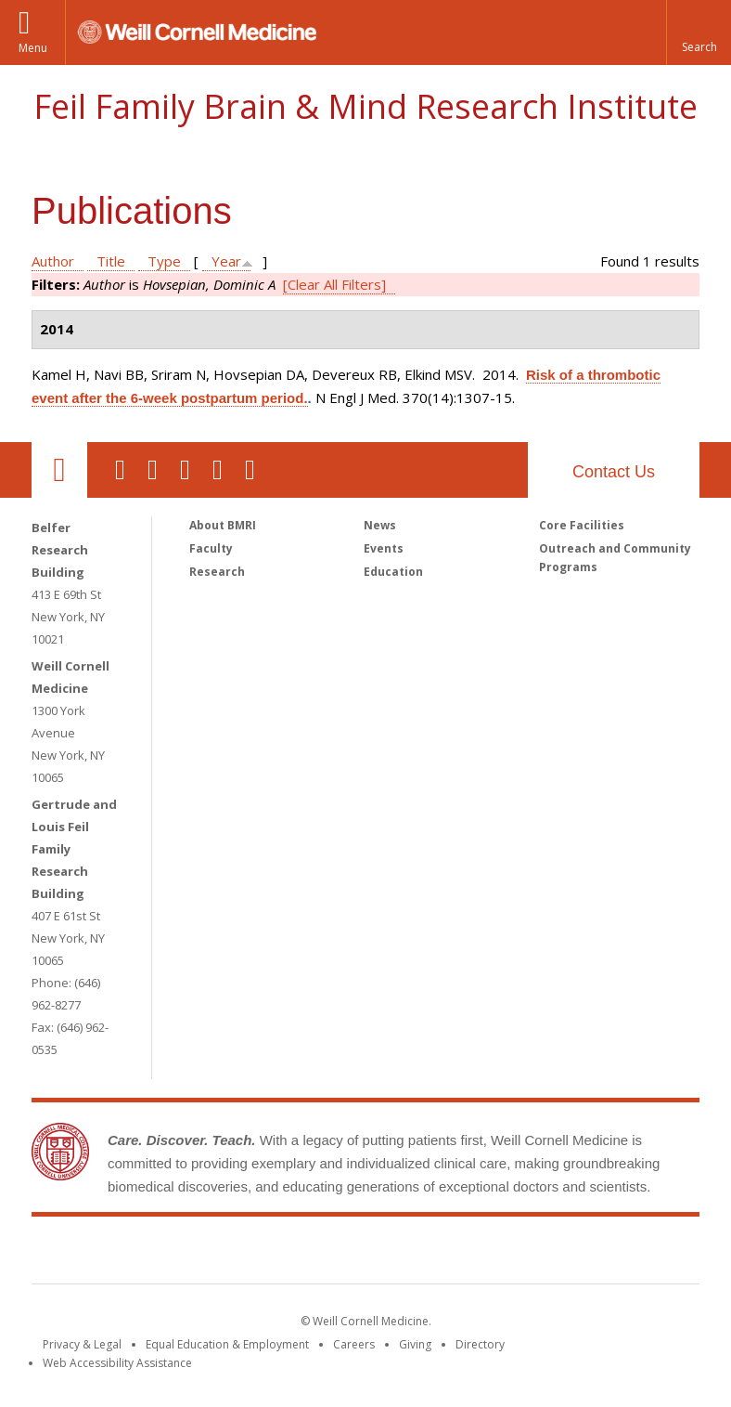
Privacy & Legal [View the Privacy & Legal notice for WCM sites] (82, 1344)
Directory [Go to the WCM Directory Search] (480, 1344)
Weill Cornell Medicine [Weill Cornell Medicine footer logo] (230, 1254)
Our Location (59, 470)
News (380, 525)
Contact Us (613, 471)
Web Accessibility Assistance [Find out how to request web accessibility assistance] (117, 1363)
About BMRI (222, 525)
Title (110, 261)
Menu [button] (33, 48)
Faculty (211, 548)
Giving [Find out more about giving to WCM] (415, 1344)
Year (226, 261)
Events (384, 548)
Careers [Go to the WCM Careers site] (354, 1344)
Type (164, 261)
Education (393, 572)
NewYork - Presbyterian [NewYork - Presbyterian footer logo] (521, 1254)
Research (217, 572)
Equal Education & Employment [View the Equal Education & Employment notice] (227, 1344)
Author (53, 261)
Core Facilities (581, 525)
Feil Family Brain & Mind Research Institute (365, 106)
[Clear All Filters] (334, 284)
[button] (698, 32)
